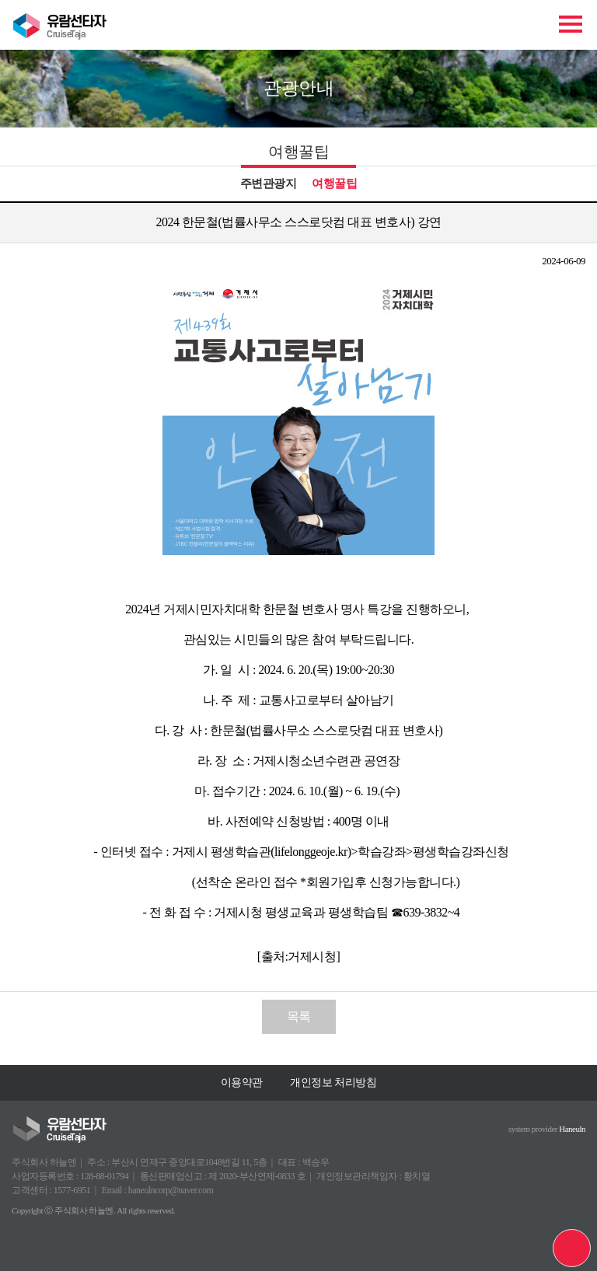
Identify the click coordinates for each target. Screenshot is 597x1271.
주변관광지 (268, 183)
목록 (299, 1016)
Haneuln (572, 1128)
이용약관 (242, 1082)
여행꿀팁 (334, 183)
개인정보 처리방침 (333, 1082)
